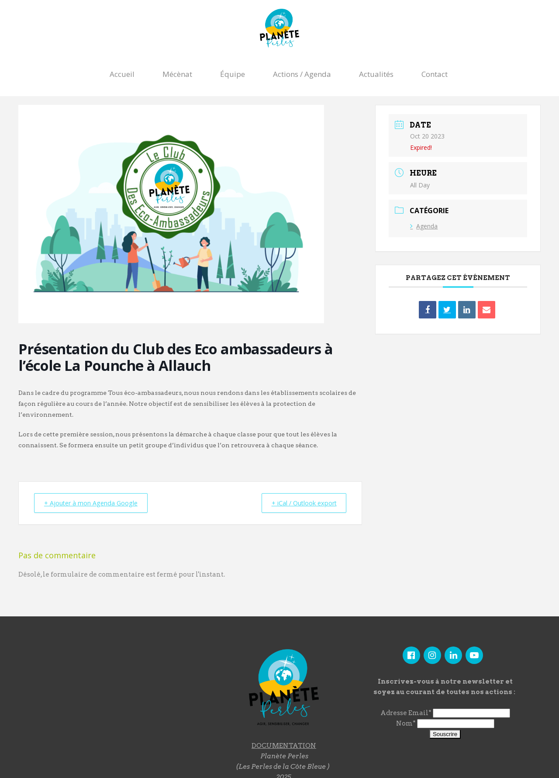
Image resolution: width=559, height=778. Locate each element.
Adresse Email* (405, 713)
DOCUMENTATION (284, 746)
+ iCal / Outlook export (300, 502)
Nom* (406, 724)
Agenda (424, 226)
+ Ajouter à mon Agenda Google (95, 502)
